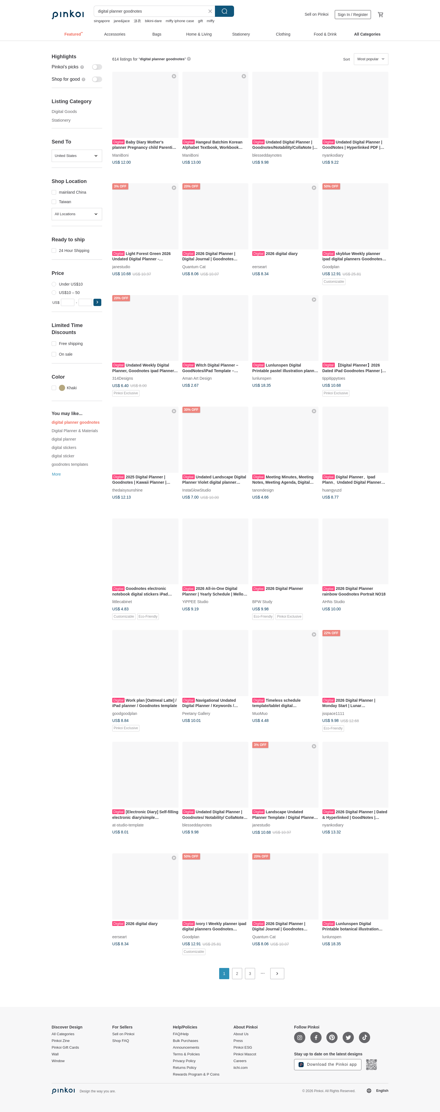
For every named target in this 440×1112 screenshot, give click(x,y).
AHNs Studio (333, 601)
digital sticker (63, 456)
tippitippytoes (333, 378)
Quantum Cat (194, 266)
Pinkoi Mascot (244, 1054)
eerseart (259, 266)
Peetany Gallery (196, 713)
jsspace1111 (333, 713)
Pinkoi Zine (61, 1041)
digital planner (64, 439)
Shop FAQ (120, 1041)
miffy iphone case (180, 21)
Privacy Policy (184, 1061)
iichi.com (240, 1068)
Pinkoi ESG (242, 1048)
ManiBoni (120, 155)
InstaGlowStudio (196, 490)
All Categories (63, 1034)
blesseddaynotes (267, 155)
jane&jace (122, 21)
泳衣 (137, 21)
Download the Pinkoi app (328, 1064)
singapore (102, 21)
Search (224, 11)
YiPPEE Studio (195, 601)
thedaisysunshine (127, 490)
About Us (240, 1034)
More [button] (56, 474)
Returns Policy (184, 1068)
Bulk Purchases (185, 1041)
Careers (239, 1061)
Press (238, 1041)
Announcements (186, 1048)
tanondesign (263, 490)
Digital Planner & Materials (75, 430)
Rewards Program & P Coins (196, 1074)
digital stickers (64, 447)
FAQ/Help (181, 1034)
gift (200, 21)
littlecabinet (122, 601)
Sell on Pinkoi (317, 14)
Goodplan (331, 266)
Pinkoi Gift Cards (65, 1048)
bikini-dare (153, 21)
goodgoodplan (124, 713)
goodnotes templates (70, 464)
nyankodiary (333, 155)
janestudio (121, 266)
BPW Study (262, 601)
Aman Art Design (197, 378)
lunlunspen (261, 378)
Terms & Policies (186, 1054)
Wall (55, 1054)
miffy (210, 21)
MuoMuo (259, 713)
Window (58, 1061)
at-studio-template (128, 825)
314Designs (122, 378)
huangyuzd (332, 490)
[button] (97, 302)
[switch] (77, 67)
